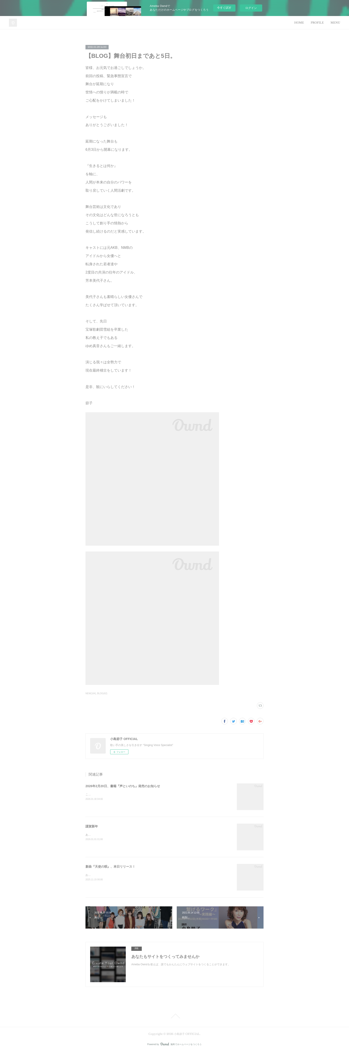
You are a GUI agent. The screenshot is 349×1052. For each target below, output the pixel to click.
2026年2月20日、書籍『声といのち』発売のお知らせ (122, 786)
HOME (299, 22)
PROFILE (317, 22)
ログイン (251, 8)
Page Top (174, 1016)
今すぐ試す (224, 7)
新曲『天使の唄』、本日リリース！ (110, 866)
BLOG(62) (102, 693)
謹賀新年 (91, 826)
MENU (335, 22)
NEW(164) (90, 693)
